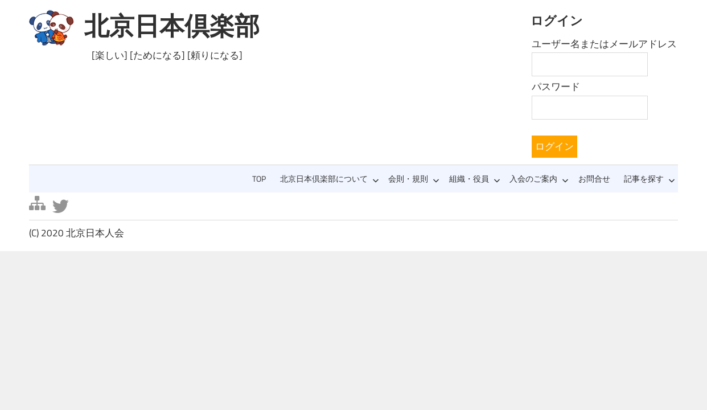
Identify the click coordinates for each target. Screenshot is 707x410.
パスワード (556, 86)
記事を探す (649, 179)
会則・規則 (413, 179)
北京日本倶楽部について (329, 179)
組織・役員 (474, 179)
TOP (259, 179)
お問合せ (594, 179)
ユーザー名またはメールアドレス (604, 43)
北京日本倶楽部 (172, 25)
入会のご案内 (539, 179)
